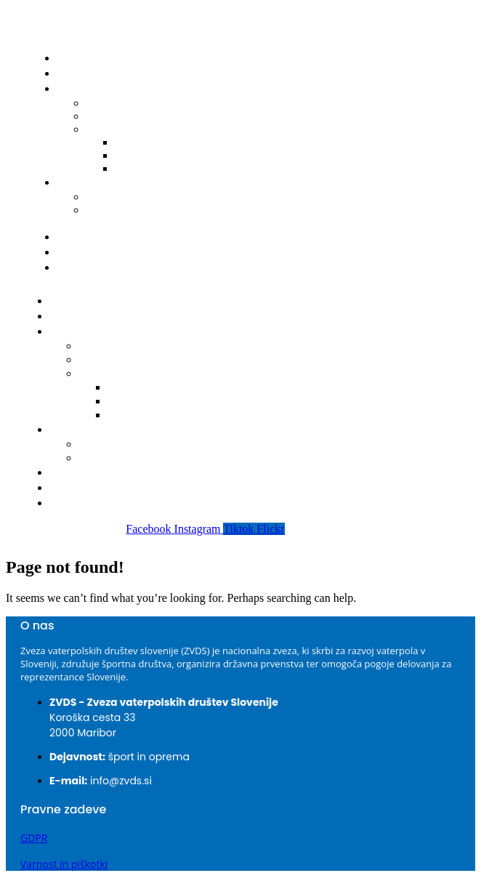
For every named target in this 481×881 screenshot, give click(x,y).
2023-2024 (138, 401)
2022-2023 (151, 168)
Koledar (102, 346)
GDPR (33, 838)
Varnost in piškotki (64, 864)
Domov (80, 58)
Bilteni (113, 129)
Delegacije (109, 360)
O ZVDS (80, 252)
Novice (79, 73)
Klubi (74, 237)
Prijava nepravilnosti (113, 267)
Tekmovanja (88, 331)
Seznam (103, 444)
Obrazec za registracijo (117, 216)
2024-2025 (138, 388)
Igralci (77, 182)
